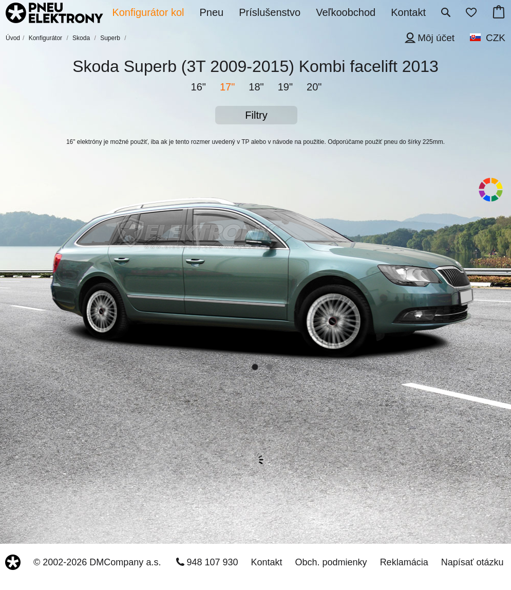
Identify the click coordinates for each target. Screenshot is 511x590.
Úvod (13, 38)
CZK (495, 37)
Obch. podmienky (331, 562)
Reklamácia (404, 562)
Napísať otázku (472, 562)
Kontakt (266, 562)
